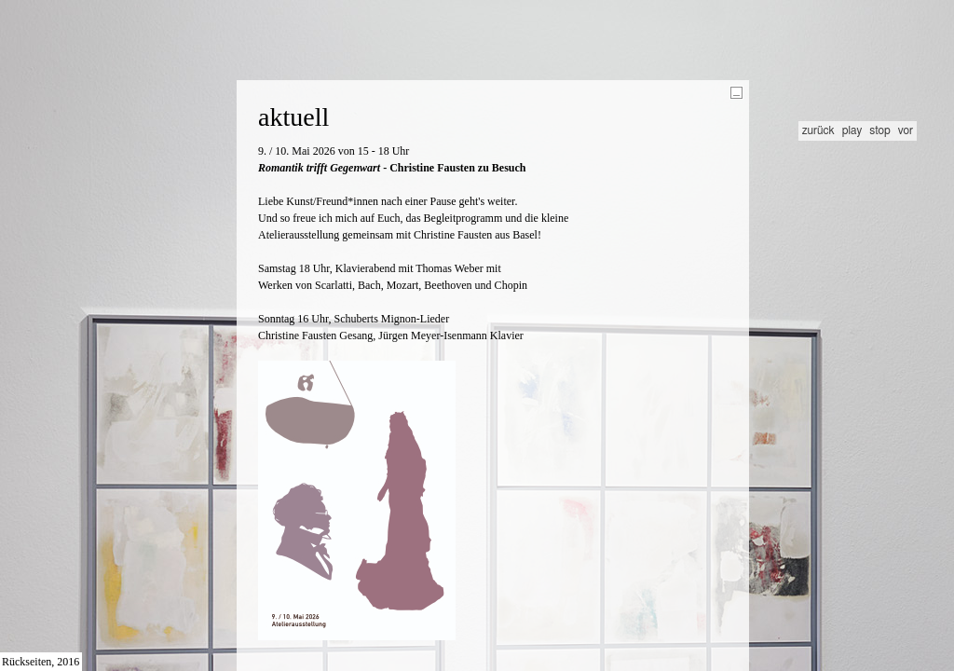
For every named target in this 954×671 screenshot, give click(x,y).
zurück (818, 130)
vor (905, 130)
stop (879, 130)
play (852, 130)
